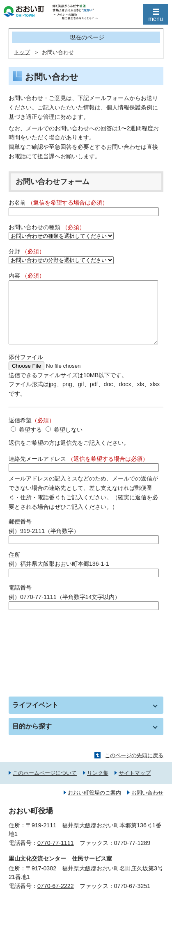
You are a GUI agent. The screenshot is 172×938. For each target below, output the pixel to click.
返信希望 (32, 432)
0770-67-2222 (55, 898)
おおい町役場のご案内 (94, 805)
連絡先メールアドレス (78, 471)
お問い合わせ (147, 805)
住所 (14, 567)
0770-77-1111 (55, 855)
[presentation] (71, 643)
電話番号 (20, 599)
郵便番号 (20, 533)
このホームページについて (45, 785)
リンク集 (97, 785)
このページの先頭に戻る (134, 768)
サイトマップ (135, 785)
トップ (22, 52)
